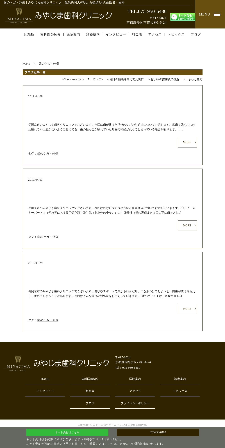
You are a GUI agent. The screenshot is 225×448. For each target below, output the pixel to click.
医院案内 (73, 34)
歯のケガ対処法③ (112, 102)
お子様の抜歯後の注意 (165, 79)
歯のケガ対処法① (112, 268)
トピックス (176, 34)
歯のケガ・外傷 (47, 153)
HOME (29, 34)
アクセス (155, 34)
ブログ (196, 34)
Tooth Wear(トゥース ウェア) (83, 79)
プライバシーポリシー (135, 403)
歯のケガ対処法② (112, 185)
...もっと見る (194, 79)
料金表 (137, 34)
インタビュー (116, 34)
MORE (187, 142)
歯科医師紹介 (50, 34)
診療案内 (93, 34)
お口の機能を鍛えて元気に (126, 79)
